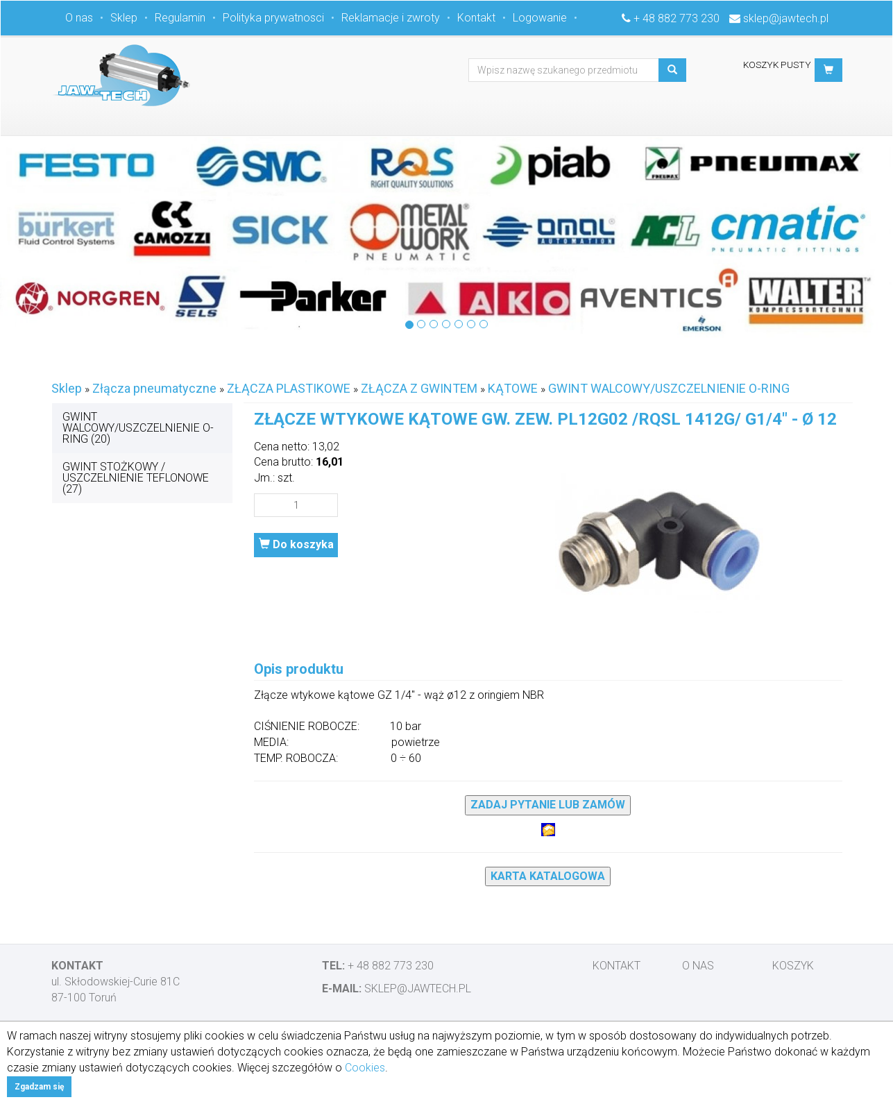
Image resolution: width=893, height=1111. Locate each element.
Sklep (123, 17)
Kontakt (476, 17)
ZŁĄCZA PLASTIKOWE (288, 388)
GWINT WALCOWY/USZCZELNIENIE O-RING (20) (138, 428)
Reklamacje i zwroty (390, 17)
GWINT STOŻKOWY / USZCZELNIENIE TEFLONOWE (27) (135, 477)
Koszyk (793, 965)
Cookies (365, 1067)
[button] (828, 70)
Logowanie (540, 17)
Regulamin (180, 17)
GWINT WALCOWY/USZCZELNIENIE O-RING (669, 388)
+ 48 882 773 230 (676, 18)
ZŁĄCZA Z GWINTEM (419, 388)
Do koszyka (296, 544)
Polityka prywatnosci (273, 17)
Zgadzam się (39, 1087)
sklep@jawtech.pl (785, 18)
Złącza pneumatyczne (154, 388)
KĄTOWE (513, 388)
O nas (79, 17)
